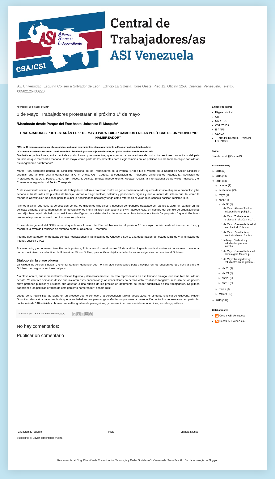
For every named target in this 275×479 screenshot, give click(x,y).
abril (221, 200)
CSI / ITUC (221, 121)
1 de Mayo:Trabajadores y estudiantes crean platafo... (238, 261)
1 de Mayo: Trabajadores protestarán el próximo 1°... (238, 218)
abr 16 (226, 283)
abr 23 (226, 278)
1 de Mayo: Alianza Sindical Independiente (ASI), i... (236, 210)
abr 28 (226, 268)
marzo (223, 289)
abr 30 (226, 204)
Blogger (212, 460)
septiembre (225, 190)
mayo (222, 195)
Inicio (111, 431)
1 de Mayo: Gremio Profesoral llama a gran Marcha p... (238, 253)
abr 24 (226, 273)
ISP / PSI (220, 129)
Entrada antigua (189, 431)
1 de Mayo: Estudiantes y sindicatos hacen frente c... (237, 234)
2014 (219, 181)
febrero (223, 294)
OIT (217, 116)
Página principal (224, 112)
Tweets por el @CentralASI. (227, 156)
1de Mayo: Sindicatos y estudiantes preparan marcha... (234, 243)
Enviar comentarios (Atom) (48, 437)
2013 (219, 300)
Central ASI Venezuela (232, 315)
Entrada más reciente (30, 431)
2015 (219, 176)
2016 (219, 171)
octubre (223, 185)
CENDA (219, 133)
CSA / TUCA (222, 125)
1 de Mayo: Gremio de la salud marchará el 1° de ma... (238, 226)
